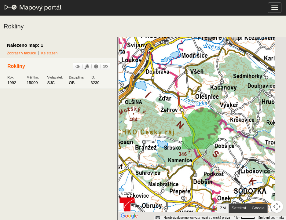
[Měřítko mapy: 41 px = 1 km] (244, 218)
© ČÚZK (126, 194)
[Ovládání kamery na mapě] (277, 206)
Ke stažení (50, 53)
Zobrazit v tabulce (21, 53)
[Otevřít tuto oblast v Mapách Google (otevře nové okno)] (129, 216)
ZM (223, 208)
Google (258, 208)
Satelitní (239, 208)
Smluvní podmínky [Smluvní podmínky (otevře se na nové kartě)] (271, 217)
